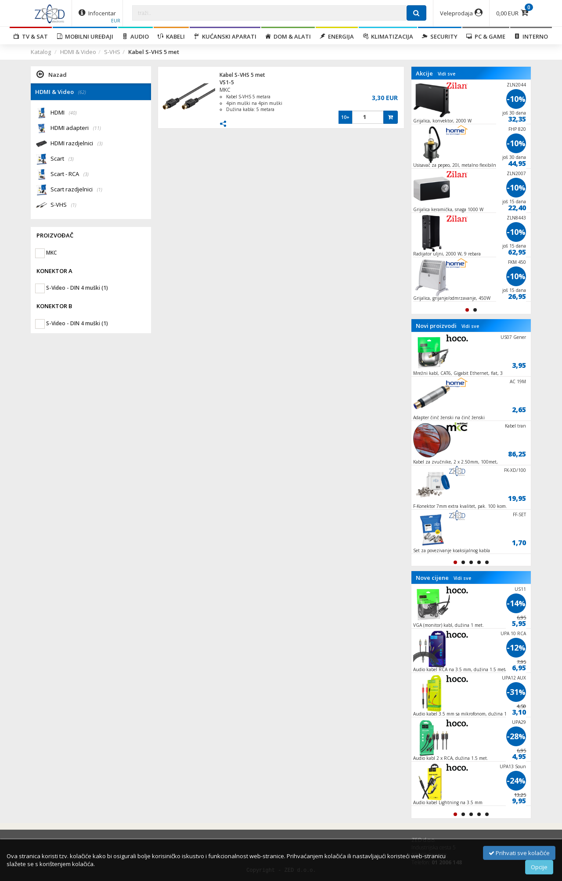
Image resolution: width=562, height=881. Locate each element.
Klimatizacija (388, 36)
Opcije (539, 867)
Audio (135, 36)
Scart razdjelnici (76, 189)
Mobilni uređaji (85, 36)
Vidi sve (446, 74)
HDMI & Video (78, 52)
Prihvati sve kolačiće (519, 853)
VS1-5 (227, 82)
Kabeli (171, 36)
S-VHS (112, 52)
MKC (225, 89)
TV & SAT (31, 36)
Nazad (51, 74)
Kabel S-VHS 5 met (242, 75)
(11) (97, 128)
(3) (100, 143)
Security (440, 36)
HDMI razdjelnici (76, 143)
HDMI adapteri (75, 128)
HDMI (63, 113)
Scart (62, 159)
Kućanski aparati (225, 36)
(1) (99, 190)
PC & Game (485, 36)
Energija (337, 36)
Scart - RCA (69, 174)
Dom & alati (288, 36)
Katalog (41, 52)
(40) (73, 113)
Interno (531, 36)
